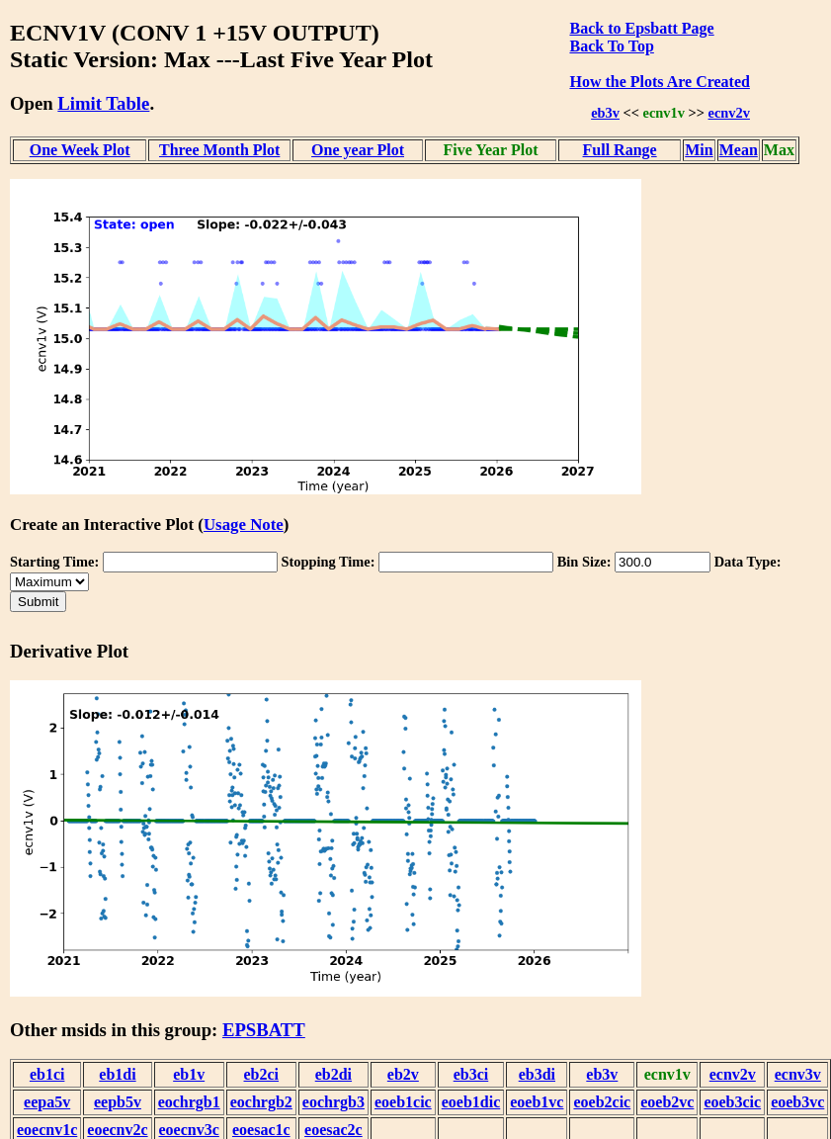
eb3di (537, 1074)
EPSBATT (263, 1029)
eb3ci (471, 1074)
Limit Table (103, 103)
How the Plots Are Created (659, 81)
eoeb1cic (403, 1102)
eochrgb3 (333, 1102)
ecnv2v (729, 113)
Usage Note (244, 524)
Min (698, 149)
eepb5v (117, 1102)
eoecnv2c (117, 1129)
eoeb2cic (601, 1102)
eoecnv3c (189, 1129)
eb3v (605, 113)
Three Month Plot (219, 149)
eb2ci (262, 1074)
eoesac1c (261, 1129)
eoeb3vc (797, 1102)
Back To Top (611, 46)
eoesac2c (333, 1129)
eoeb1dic (471, 1102)
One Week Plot (80, 149)
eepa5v (47, 1102)
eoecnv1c (47, 1129)
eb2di (333, 1074)
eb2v (403, 1074)
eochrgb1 (189, 1102)
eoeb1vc (536, 1102)
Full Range (620, 149)
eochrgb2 (261, 1102)
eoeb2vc (667, 1102)
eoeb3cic (732, 1102)
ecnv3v (798, 1074)
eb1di (117, 1074)
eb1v (189, 1074)
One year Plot (357, 149)
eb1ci (47, 1074)
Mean (738, 149)
